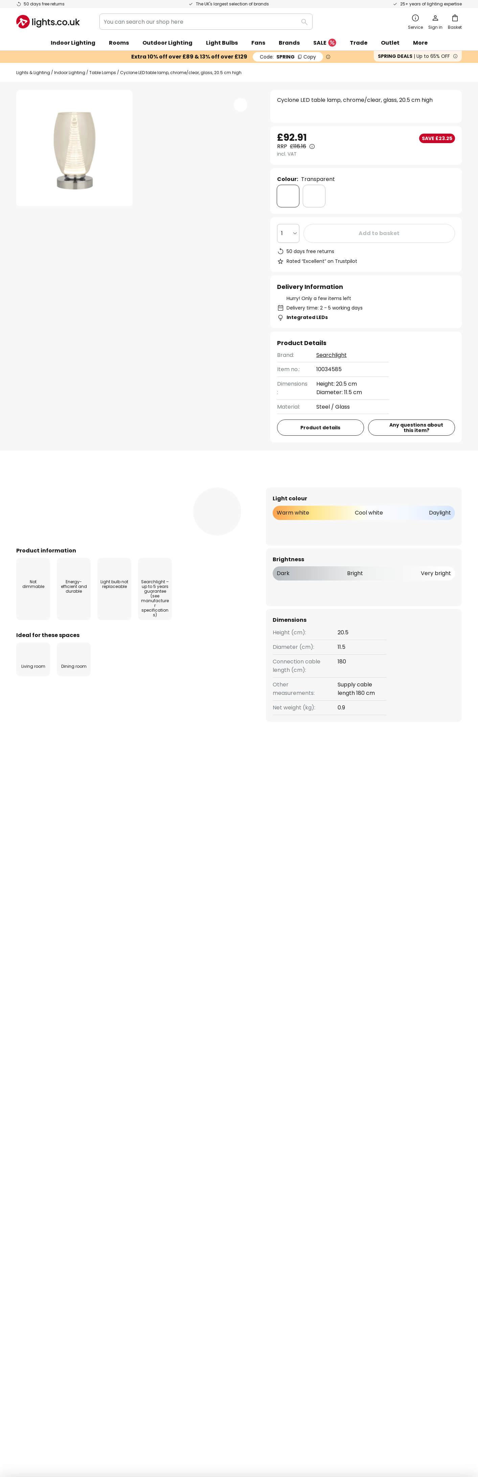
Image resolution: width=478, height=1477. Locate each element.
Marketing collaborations (200, 1215)
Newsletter (182, 1203)
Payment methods (41, 1250)
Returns (26, 1239)
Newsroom (207, 1262)
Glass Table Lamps (206, 809)
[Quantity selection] (288, 233)
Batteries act (282, 1429)
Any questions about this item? (416, 428)
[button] (74, 271)
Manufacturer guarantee (49, 1274)
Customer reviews (191, 1250)
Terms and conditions (346, 1192)
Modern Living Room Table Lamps (61, 809)
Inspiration (181, 1274)
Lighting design (206, 1239)
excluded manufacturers (265, 1131)
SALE (324, 43)
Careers (178, 1262)
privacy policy (340, 1113)
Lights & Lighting (33, 72)
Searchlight (331, 355)
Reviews (193, 487)
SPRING (288, 56)
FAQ (21, 1192)
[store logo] (48, 21)
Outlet (390, 43)
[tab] (53, 487)
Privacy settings (137, 1429)
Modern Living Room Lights (276, 809)
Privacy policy (336, 1203)
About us (178, 1192)
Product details (133, 487)
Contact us (31, 1215)
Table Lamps (102, 72)
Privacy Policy (251, 1429)
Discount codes (187, 1227)
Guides (209, 1274)
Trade (358, 43)
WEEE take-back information (328, 1429)
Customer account (41, 1262)
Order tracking (36, 1203)
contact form (234, 1113)
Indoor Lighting (69, 72)
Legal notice (334, 1215)
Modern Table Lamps (142, 809)
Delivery (27, 1227)
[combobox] (206, 21)
